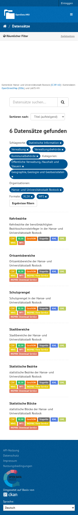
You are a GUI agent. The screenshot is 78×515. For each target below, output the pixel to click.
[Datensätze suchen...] (33, 102)
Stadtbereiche (19, 329)
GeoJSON (31, 238)
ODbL (21, 88)
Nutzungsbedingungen (17, 466)
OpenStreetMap (9, 88)
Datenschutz (11, 455)
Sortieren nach (18, 117)
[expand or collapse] (71, 14)
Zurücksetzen (68, 36)
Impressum (10, 461)
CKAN (10, 494)
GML (62, 238)
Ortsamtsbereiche (22, 255)
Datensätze (21, 26)
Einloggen (67, 3)
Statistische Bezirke (23, 366)
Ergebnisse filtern (23, 203)
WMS (13, 242)
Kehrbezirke (17, 218)
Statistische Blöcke (22, 403)
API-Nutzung (11, 450)
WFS (21, 242)
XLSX (21, 238)
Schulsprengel (19, 292)
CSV (13, 238)
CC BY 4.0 (55, 84)
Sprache (8, 501)
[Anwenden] (63, 102)
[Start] (5, 26)
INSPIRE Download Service (24, 279)
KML (54, 238)
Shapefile (43, 238)
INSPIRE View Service (37, 275)
